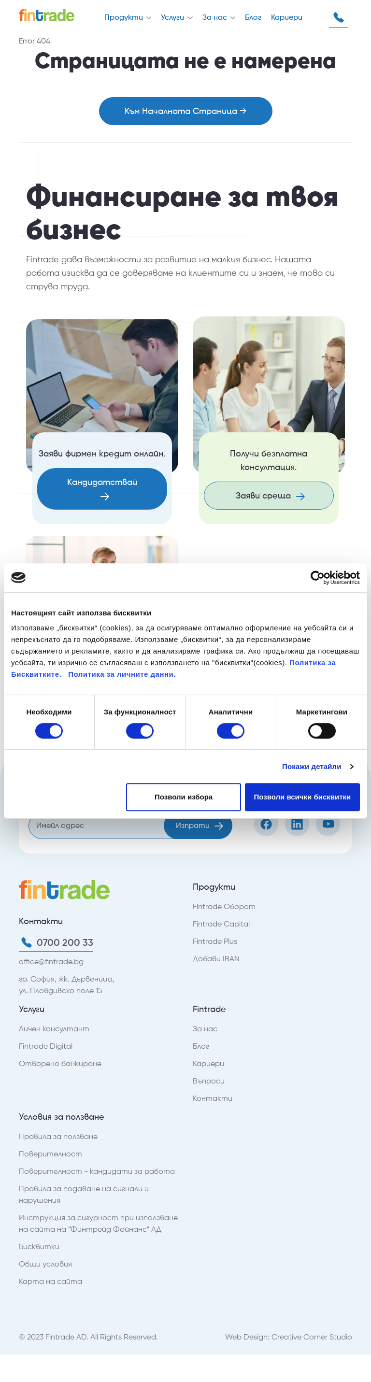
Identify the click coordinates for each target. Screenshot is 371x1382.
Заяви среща (270, 495)
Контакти (212, 1098)
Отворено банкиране (60, 1063)
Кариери (286, 17)
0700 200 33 (338, 17)
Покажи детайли (312, 766)
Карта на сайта (50, 1281)
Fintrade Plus (215, 941)
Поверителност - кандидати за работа (97, 1171)
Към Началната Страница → (186, 111)
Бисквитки (39, 1246)
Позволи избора (184, 797)
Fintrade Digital (45, 1046)
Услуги (173, 17)
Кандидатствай (102, 488)
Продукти (124, 17)
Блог (253, 17)
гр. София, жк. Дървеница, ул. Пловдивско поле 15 (66, 984)
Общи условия (45, 1263)
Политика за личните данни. (122, 674)
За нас (215, 17)
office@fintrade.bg (51, 961)
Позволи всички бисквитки (302, 797)
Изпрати (199, 825)
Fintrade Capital (221, 923)
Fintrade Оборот (224, 906)
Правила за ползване (58, 1136)
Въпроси (209, 1080)
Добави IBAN (216, 958)
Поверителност (50, 1153)
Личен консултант (54, 1028)
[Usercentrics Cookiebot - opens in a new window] (317, 577)
